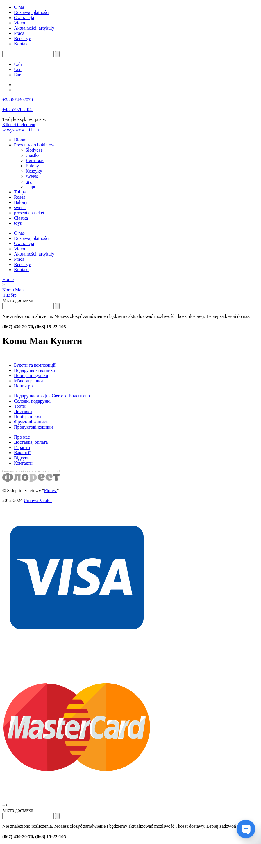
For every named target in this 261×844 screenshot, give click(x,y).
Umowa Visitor (38, 500)
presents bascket (29, 212)
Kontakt (21, 43)
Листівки (35, 160)
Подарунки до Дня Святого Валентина (52, 395)
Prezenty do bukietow (34, 144)
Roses (19, 197)
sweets (32, 176)
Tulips (20, 191)
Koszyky (34, 171)
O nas (19, 7)
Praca (19, 33)
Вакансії (22, 452)
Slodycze (34, 150)
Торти (20, 406)
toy (28, 181)
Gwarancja (24, 17)
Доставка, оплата (31, 442)
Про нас (22, 436)
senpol (32, 186)
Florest (50, 490)
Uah (18, 64)
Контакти (23, 463)
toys (18, 223)
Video (19, 22)
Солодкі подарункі (32, 401)
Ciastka (33, 155)
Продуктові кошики (33, 427)
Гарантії (22, 447)
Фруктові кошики (31, 421)
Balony (32, 165)
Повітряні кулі (28, 416)
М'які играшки (28, 380)
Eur (17, 74)
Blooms (21, 139)
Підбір (10, 295)
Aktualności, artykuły (34, 28)
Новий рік (24, 385)
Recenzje (22, 38)
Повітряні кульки (31, 375)
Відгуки (22, 457)
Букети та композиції (35, 365)
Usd (18, 69)
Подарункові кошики (34, 370)
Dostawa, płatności (31, 12)
